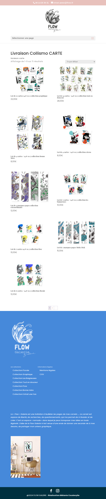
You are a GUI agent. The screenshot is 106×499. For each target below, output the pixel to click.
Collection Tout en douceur (25, 382)
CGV (42, 374)
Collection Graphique (22, 374)
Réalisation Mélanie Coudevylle (63, 495)
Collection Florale (21, 370)
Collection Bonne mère (23, 390)
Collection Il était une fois (24, 394)
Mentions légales (47, 370)
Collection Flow (20, 386)
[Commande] (80, 62)
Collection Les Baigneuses (24, 378)
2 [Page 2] (52, 308)
